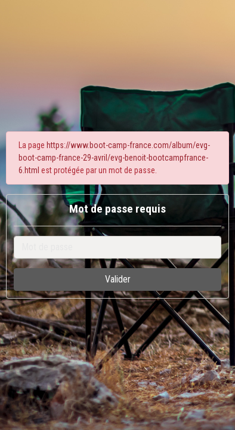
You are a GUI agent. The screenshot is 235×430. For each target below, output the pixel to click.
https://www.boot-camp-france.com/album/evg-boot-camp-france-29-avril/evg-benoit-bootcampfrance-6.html (114, 157)
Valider (118, 279)
